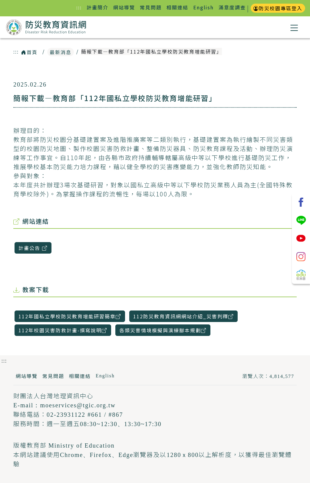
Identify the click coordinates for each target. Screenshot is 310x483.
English (203, 7)
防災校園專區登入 (277, 8)
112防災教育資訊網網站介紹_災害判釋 (185, 316)
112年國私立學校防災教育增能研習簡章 (71, 316)
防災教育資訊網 (46, 27)
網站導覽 (124, 7)
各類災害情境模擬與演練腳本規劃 (164, 330)
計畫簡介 (97, 7)
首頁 (29, 52)
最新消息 (60, 52)
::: (80, 7)
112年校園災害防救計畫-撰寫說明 (64, 330)
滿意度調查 (232, 7)
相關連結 (177, 7)
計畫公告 (34, 247)
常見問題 (151, 7)
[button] (294, 27)
